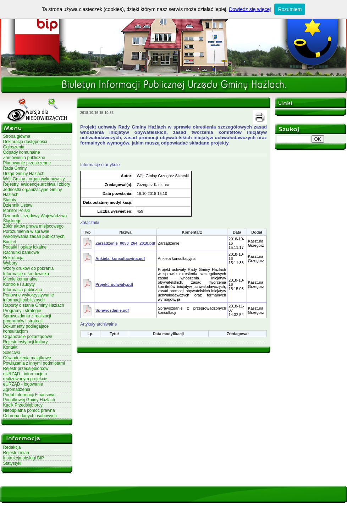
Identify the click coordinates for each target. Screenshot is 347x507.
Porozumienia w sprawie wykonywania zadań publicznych (34, 234)
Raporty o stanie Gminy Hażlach (33, 305)
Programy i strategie (22, 310)
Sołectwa (12, 352)
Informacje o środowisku (26, 273)
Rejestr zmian (16, 452)
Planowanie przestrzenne (27, 162)
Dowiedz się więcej (250, 9)
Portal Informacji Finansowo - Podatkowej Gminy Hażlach (30, 397)
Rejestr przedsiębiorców (26, 368)
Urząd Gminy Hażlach (24, 173)
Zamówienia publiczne (24, 157)
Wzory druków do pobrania (28, 268)
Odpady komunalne (21, 152)
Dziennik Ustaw (18, 205)
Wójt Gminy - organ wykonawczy (34, 178)
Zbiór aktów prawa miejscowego (33, 226)
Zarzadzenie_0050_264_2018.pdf (125, 243)
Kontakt (10, 347)
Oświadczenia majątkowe (27, 357)
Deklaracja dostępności (25, 141)
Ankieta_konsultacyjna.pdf (120, 258)
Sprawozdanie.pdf (112, 310)
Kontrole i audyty (19, 284)
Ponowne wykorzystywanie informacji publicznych (28, 297)
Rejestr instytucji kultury (25, 341)
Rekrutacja (13, 257)
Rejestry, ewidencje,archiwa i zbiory (36, 184)
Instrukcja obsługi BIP (23, 458)
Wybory (10, 263)
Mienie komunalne (20, 279)
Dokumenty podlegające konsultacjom (26, 329)
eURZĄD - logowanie (23, 384)
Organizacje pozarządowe (28, 336)
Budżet (9, 241)
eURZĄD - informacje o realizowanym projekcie (25, 376)
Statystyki (12, 463)
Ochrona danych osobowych (30, 415)
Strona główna (17, 136)
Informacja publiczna (22, 289)
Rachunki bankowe (21, 252)
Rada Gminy (15, 168)
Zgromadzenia (17, 389)
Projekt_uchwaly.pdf (114, 284)
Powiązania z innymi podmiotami (34, 363)
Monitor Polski (16, 210)
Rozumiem (290, 9)
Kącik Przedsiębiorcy (23, 405)
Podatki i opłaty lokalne (25, 247)
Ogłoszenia (13, 147)
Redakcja (12, 447)
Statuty (9, 199)
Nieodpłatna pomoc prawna (29, 410)
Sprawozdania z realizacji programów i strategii (27, 318)
